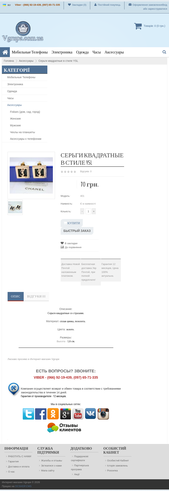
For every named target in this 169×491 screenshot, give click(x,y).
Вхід (164, 4)
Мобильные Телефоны (30, 52)
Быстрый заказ (77, 230)
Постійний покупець (105, 4)
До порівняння (71, 247)
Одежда (82, 52)
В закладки (69, 243)
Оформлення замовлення (143, 4)
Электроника (62, 52)
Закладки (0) (75, 4)
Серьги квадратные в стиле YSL (58, 60)
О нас (11, 471)
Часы (96, 52)
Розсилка (112, 470)
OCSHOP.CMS (23, 486)
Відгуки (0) (36, 296)
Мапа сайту (47, 470)
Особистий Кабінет (118, 460)
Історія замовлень (117, 465)
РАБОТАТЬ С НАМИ (19, 456)
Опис (15, 296)
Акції (76, 474)
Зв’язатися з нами (51, 465)
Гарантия (13, 461)
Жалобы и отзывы (51, 460)
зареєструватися (157, 8)
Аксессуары (114, 52)
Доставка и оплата (18, 466)
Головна (9, 60)
